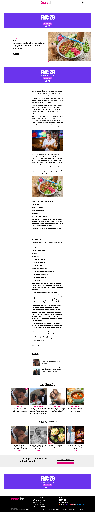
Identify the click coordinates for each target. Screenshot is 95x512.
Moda (21, 6)
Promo (42, 500)
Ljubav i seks (47, 6)
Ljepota (55, 6)
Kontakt (44, 509)
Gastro (40, 6)
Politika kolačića (59, 509)
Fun (74, 6)
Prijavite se (66, 462)
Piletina (34, 348)
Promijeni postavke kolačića (78, 509)
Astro (27, 6)
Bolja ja (68, 6)
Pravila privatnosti (51, 509)
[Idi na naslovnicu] (47, 3)
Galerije (33, 6)
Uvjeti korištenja (67, 509)
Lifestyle (61, 6)
